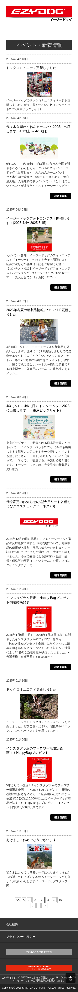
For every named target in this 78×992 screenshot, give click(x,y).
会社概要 (12, 924)
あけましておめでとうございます (31, 840)
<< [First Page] (18, 899)
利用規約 (40, 980)
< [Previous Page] (24, 899)
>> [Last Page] (44, 905)
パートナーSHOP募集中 (39, 967)
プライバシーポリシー (20, 936)
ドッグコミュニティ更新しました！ (32, 68)
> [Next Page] (38, 905)
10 (60, 899)
